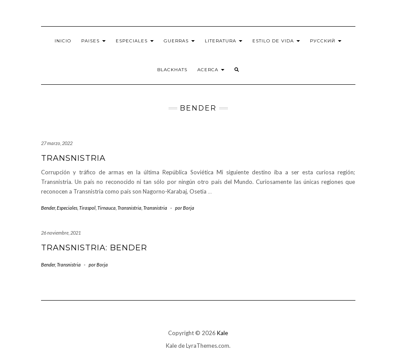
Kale (222, 332)
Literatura (223, 41)
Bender (48, 208)
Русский (325, 41)
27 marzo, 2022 (56, 143)
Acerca (210, 70)
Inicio (63, 41)
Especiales (135, 41)
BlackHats (172, 70)
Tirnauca (106, 208)
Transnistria (73, 158)
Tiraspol (87, 208)
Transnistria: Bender (94, 248)
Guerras (179, 41)
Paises (93, 41)
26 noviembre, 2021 (61, 232)
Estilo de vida (276, 41)
